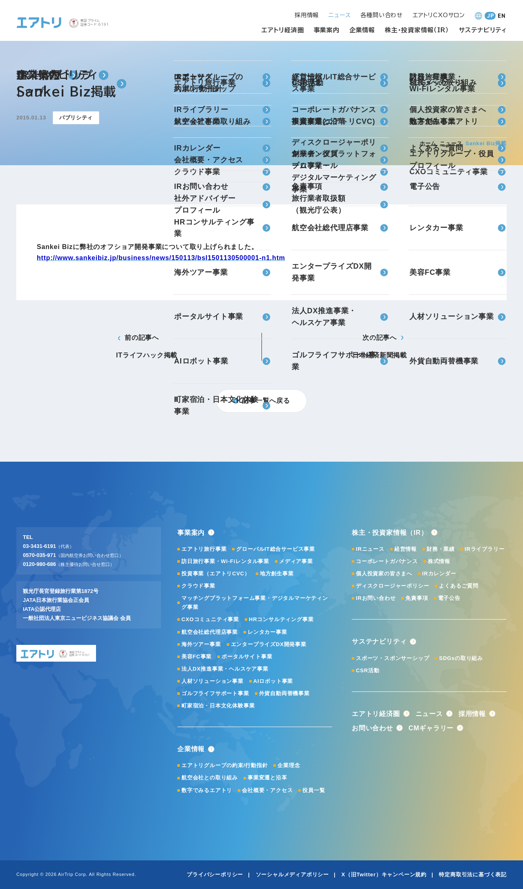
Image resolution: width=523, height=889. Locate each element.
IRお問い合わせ (376, 598)
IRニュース (370, 549)
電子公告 (449, 598)
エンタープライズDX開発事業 (268, 644)
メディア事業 (296, 561)
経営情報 (405, 549)
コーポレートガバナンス (387, 561)
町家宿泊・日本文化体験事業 (218, 706)
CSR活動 (367, 670)
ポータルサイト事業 (246, 656)
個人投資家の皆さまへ (384, 573)
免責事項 (416, 598)
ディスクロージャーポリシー (392, 586)
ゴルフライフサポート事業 (215, 693)
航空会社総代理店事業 (209, 632)
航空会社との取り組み (209, 778)
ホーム (428, 143)
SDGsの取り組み (461, 658)
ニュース (451, 143)
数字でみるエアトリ (206, 790)
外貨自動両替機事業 (284, 693)
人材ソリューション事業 (212, 681)
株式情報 (439, 561)
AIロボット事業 (273, 681)
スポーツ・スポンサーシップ (392, 658)
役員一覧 (313, 790)
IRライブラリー (484, 549)
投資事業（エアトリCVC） (215, 573)
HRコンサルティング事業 (281, 619)
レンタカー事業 (267, 632)
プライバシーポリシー (215, 874)
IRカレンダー (439, 573)
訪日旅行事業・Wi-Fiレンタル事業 (225, 561)
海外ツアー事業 (201, 644)
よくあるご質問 (458, 586)
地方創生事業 (277, 573)
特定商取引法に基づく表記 (473, 874)
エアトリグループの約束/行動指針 (224, 765)
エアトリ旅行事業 (203, 549)
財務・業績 (441, 549)
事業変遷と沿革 (267, 778)
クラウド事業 (198, 586)
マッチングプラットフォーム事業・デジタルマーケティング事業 (254, 602)
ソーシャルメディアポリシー (292, 874)
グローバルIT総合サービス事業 (275, 549)
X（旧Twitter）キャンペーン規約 (384, 874)
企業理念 (288, 765)
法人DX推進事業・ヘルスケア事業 (224, 669)
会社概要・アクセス (267, 790)
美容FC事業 (196, 656)
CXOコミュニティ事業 (210, 619)
